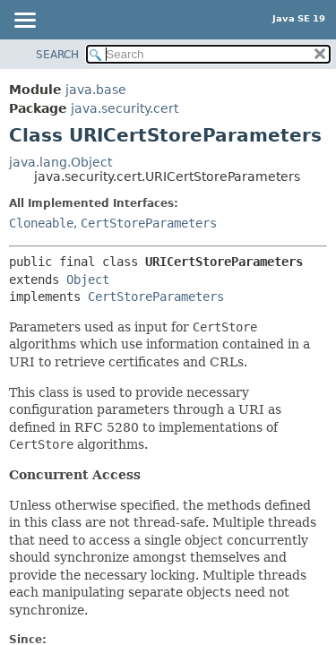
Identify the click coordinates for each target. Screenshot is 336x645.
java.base (95, 89)
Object (87, 279)
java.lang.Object (60, 162)
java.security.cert (124, 108)
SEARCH (57, 54)
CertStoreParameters (149, 223)
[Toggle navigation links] (24, 21)
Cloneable (41, 223)
